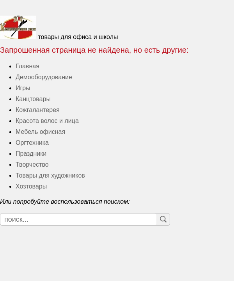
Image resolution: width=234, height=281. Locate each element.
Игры (23, 88)
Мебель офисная (40, 131)
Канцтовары (33, 99)
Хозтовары (31, 186)
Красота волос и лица (47, 120)
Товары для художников (50, 175)
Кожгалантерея (38, 110)
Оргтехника (32, 142)
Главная (27, 66)
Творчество (32, 164)
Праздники (31, 153)
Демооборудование (44, 77)
